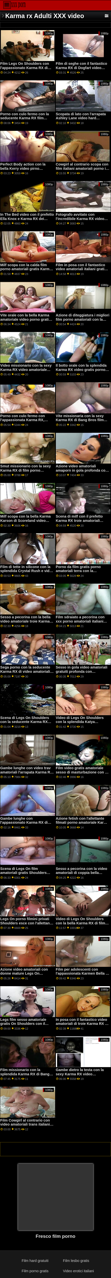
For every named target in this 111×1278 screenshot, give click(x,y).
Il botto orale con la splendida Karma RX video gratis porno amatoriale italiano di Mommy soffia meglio (81, 371)
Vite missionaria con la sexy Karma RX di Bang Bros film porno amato (80, 420)
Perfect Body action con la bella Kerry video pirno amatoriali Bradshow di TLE (24, 168)
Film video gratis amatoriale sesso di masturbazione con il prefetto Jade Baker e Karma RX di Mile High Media (81, 774)
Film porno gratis (35, 1271)
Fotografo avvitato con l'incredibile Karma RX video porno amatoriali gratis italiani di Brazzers (81, 220)
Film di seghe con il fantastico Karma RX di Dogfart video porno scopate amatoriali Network (81, 70)
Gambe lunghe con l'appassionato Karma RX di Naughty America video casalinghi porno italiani (24, 824)
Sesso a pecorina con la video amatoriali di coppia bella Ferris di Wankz (81, 873)
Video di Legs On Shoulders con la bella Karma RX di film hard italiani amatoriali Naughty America (82, 925)
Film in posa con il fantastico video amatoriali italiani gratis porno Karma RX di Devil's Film (82, 269)
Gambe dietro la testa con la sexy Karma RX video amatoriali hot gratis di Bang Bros (80, 1076)
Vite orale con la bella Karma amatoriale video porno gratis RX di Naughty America (25, 319)
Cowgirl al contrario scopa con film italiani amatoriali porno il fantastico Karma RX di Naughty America (82, 170)
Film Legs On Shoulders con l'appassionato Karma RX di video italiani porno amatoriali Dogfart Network (25, 70)
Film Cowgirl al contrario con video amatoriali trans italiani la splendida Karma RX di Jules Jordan (27, 1126)
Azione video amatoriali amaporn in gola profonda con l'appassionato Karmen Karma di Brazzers (82, 472)
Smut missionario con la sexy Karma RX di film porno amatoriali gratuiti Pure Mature (26, 470)
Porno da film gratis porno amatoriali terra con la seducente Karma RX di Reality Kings (82, 573)
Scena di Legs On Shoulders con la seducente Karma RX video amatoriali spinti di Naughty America (24, 724)
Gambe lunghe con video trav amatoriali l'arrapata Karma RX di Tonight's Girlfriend (26, 772)
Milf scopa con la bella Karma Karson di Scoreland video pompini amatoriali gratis (25, 520)
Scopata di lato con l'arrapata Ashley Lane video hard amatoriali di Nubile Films (81, 118)
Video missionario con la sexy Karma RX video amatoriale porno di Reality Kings (26, 369)
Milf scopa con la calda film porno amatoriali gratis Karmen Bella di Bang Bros (27, 269)
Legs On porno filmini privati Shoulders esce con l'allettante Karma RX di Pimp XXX (26, 923)
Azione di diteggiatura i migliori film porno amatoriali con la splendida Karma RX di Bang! (82, 319)
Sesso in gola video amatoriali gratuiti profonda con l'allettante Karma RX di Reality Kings (82, 673)
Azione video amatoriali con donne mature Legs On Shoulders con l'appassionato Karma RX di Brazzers (25, 975)
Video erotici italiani (78, 1271)
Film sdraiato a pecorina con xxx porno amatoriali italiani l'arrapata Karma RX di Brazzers (80, 623)
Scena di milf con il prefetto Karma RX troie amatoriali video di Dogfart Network (79, 520)
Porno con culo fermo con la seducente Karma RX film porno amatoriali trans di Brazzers (24, 120)
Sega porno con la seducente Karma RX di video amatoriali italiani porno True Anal (25, 671)
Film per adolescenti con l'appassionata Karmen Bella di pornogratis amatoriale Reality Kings (82, 975)
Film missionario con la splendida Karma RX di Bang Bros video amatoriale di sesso (26, 1074)
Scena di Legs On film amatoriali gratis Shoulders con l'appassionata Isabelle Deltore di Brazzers (23, 875)
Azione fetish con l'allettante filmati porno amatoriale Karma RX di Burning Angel (82, 822)
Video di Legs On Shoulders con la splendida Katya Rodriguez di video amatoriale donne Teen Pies (81, 724)
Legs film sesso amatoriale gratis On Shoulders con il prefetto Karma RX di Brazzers (26, 1024)
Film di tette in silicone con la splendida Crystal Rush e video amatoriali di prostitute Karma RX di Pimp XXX (27, 573)
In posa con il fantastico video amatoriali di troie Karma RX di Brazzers (82, 1024)
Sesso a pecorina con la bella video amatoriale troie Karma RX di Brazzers (25, 621)
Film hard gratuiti (35, 1261)
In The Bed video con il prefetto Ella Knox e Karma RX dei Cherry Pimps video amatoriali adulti (27, 220)
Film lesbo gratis (76, 1261)
